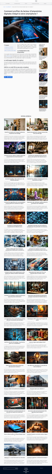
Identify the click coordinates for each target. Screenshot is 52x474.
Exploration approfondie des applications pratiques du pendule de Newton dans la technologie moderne (37, 297)
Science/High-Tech (35, 3)
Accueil (4, 6)
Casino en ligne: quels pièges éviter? (37, 342)
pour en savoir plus (8, 56)
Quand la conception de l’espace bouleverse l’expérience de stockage (43, 58)
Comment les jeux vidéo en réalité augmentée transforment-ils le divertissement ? (43, 84)
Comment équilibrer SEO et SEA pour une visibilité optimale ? (42, 110)
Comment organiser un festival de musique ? (37, 457)
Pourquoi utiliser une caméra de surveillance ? (14, 388)
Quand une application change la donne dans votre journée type (43, 70)
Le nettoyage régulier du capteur (8, 48)
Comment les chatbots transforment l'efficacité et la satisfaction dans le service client (37, 250)
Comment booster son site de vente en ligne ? (37, 434)
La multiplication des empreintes (8, 47)
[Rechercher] (25, 1)
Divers (45, 3)
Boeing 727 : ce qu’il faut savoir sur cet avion (15, 457)
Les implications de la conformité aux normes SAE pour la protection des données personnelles (14, 320)
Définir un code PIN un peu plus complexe (10, 50)
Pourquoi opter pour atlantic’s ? (37, 388)
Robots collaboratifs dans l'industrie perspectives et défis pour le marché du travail (15, 250)
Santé (26, 3)
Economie (8, 3)
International (17, 3)
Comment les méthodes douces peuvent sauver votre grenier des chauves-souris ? (43, 97)
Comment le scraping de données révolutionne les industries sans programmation (14, 227)
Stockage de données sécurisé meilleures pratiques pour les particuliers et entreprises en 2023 (37, 227)
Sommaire (7, 45)
